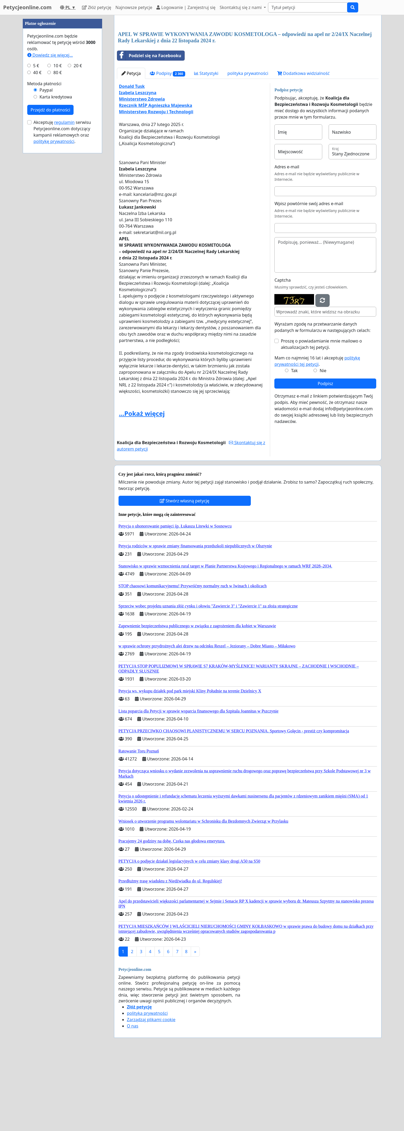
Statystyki (206, 147)
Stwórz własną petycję (184, 575)
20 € (78, 224)
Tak (294, 445)
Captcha (282, 354)
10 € (57, 224)
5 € (36, 224)
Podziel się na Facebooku (149, 129)
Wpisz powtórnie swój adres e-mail (308, 278)
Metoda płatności (44, 242)
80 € (57, 231)
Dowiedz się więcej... (50, 214)
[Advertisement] (248, 61)
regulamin (64, 281)
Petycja (131, 147)
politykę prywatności (54, 300)
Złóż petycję (96, 7)
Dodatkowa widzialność (303, 147)
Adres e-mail (286, 241)
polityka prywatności (247, 147)
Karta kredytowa (55, 256)
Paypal (46, 249)
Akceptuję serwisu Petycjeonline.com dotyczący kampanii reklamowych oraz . (62, 290)
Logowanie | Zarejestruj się (185, 7)
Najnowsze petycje (133, 7)
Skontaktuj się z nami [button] (241, 7)
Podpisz (325, 458)
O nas (132, 1100)
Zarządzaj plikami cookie (151, 1094)
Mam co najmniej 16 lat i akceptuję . (317, 435)
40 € (37, 231)
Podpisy (167, 148)
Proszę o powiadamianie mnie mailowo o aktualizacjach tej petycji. (321, 418)
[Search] (307, 7)
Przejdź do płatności (50, 269)
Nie (323, 445)
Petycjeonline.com (27, 7)
